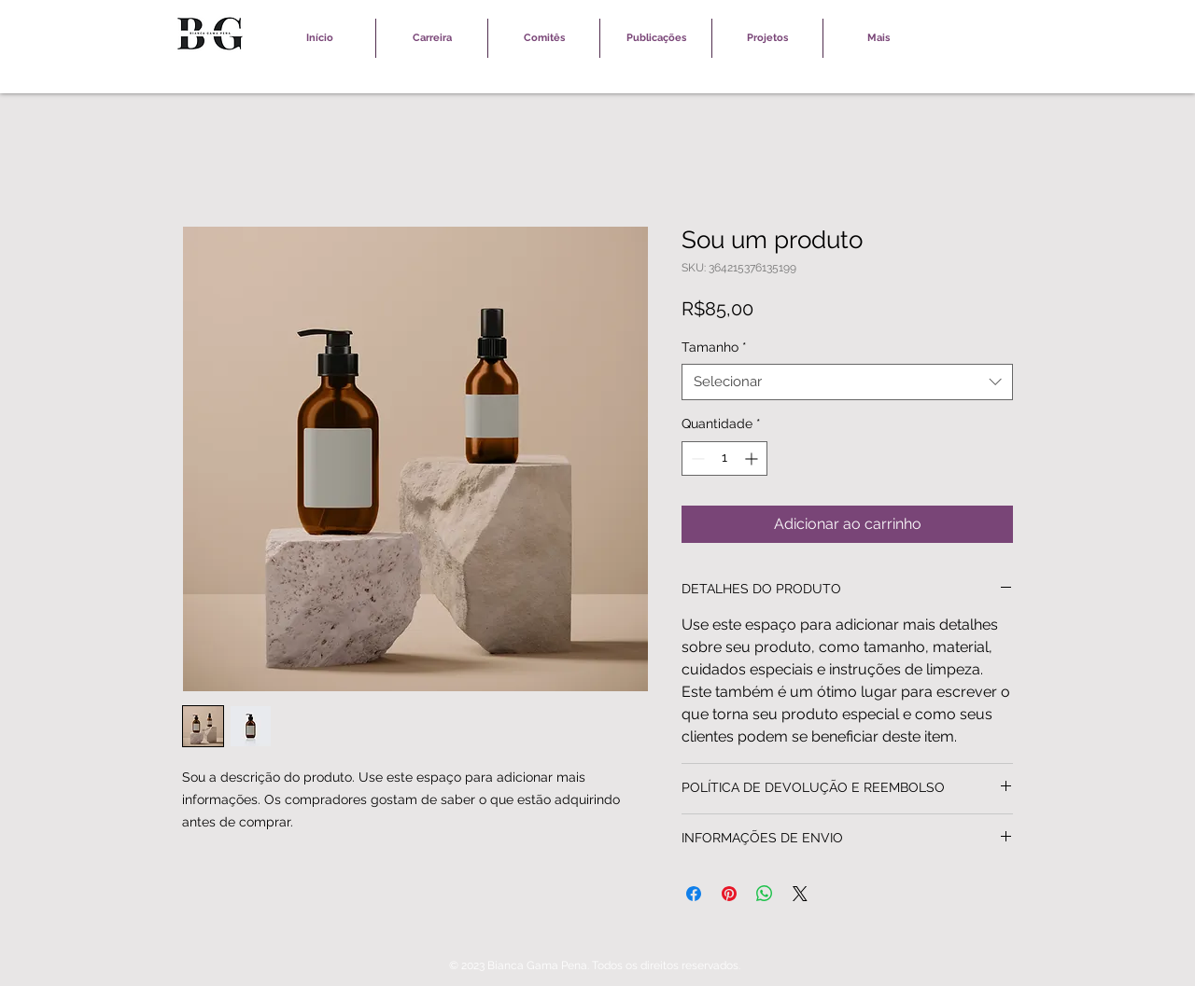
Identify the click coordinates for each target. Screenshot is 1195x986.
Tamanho (714, 347)
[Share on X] (800, 893)
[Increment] (753, 458)
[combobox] (847, 382)
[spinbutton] (724, 458)
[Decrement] (696, 458)
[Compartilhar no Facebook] (693, 893)
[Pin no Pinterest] (729, 893)
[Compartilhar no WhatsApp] (764, 893)
